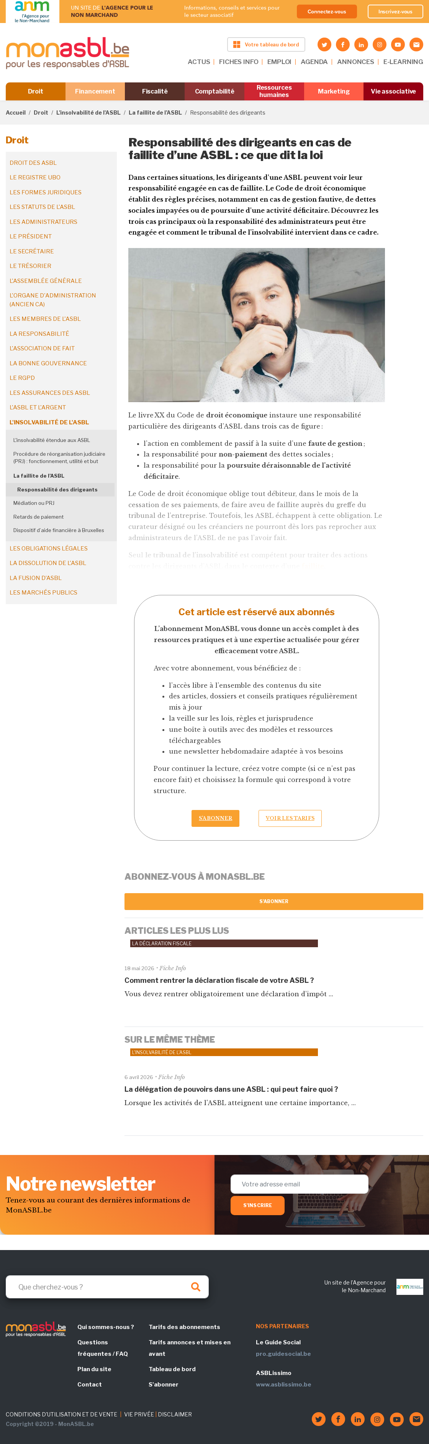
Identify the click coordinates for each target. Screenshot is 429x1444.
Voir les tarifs (290, 818)
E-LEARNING (403, 62)
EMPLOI (279, 62)
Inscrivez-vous (395, 11)
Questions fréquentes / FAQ (102, 1348)
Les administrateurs (43, 221)
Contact (89, 1384)
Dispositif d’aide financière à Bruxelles (58, 530)
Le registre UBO (35, 177)
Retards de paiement (38, 517)
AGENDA (314, 62)
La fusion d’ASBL (36, 578)
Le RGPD (22, 378)
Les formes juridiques (46, 192)
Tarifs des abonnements (184, 1327)
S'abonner (274, 901)
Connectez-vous (327, 11)
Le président (31, 236)
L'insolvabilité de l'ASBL (88, 112)
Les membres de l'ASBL (45, 318)
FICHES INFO (238, 62)
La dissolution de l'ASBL (48, 563)
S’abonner (215, 818)
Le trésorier (30, 266)
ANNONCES (355, 62)
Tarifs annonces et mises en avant (190, 1348)
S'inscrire (257, 1205)
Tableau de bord (172, 1369)
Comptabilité (214, 91)
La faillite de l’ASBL (155, 112)
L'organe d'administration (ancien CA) (53, 300)
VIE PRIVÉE (139, 1414)
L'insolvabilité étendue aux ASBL (51, 440)
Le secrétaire (32, 251)
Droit (36, 91)
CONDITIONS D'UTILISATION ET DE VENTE (61, 1414)
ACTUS (199, 62)
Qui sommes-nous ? (105, 1327)
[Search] (107, 1286)
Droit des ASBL (33, 162)
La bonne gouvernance (48, 363)
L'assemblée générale (46, 281)
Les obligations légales (49, 548)
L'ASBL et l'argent (38, 407)
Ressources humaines (274, 91)
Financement (95, 91)
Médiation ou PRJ (33, 503)
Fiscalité (155, 91)
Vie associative (393, 91)
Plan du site (94, 1369)
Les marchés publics (43, 592)
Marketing (334, 91)
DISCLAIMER (175, 1414)
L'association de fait (42, 348)
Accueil (16, 112)
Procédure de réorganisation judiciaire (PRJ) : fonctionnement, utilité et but (59, 458)
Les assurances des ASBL (50, 392)
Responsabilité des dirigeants (57, 489)
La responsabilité (39, 333)
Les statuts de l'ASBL (42, 207)
